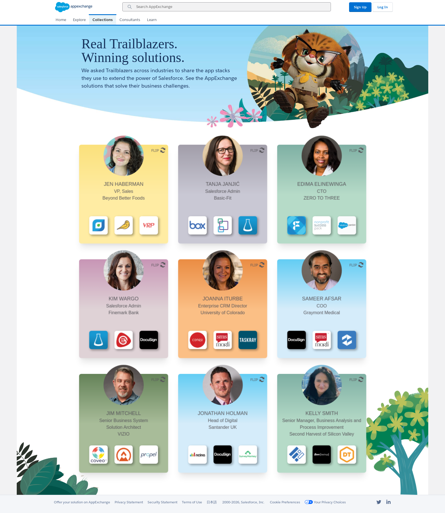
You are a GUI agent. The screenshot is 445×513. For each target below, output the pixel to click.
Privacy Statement (129, 502)
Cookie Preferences (285, 502)
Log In (382, 7)
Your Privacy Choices (325, 502)
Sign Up (360, 7)
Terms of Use (192, 502)
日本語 (212, 502)
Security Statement (162, 502)
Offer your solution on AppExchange (82, 502)
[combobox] (226, 6)
